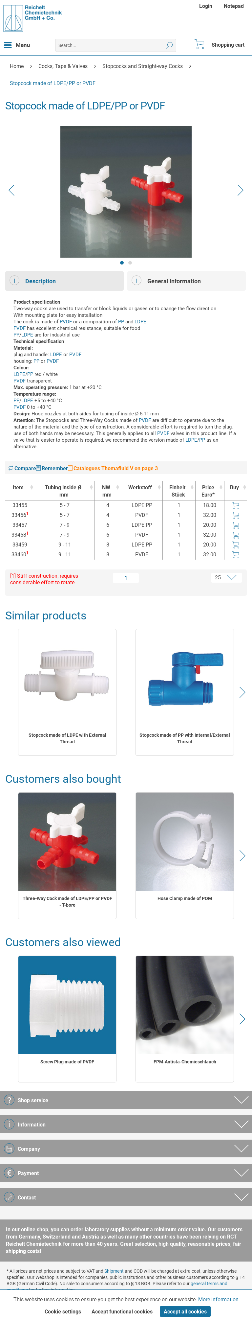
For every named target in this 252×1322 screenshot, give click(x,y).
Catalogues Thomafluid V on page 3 (113, 468)
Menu (17, 44)
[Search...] (115, 45)
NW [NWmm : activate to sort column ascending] (106, 491)
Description (33, 280)
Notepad (234, 6)
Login (205, 6)
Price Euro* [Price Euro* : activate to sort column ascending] (208, 491)
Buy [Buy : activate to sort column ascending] (234, 487)
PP (121, 322)
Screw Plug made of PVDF (67, 1061)
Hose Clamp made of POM (185, 898)
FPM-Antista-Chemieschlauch (185, 1061)
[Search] (169, 45)
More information (218, 1299)
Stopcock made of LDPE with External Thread (67, 738)
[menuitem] (206, 6)
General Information (166, 280)
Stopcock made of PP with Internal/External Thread (184, 738)
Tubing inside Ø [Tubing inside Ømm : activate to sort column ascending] (63, 491)
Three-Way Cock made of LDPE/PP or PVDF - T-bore (67, 902)
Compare (22, 468)
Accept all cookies (185, 1312)
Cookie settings (63, 1312)
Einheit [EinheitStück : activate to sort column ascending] (177, 491)
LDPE (140, 322)
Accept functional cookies (122, 1312)
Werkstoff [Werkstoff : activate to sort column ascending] (140, 487)
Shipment (114, 1271)
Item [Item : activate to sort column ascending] (18, 487)
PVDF (66, 322)
